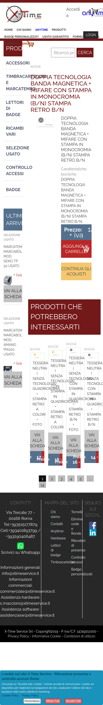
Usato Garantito (55, 36)
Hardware (58, 538)
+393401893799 (23, 530)
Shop (26, 43)
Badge (13, 189)
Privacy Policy (18, 636)
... (90, 479)
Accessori (14, 62)
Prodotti (59, 30)
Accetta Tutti (73, 701)
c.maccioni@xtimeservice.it (25, 603)
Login (91, 35)
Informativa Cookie (46, 636)
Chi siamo (24, 30)
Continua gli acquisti (76, 271)
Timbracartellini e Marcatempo (14, 82)
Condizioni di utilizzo (79, 636)
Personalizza (32, 701)
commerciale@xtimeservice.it (27, 591)
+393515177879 (23, 524)
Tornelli (76, 512)
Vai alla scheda (13, 293)
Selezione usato (14, 150)
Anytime (41, 30)
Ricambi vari (14, 131)
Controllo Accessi (14, 170)
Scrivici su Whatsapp (20, 551)
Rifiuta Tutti (52, 701)
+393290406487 (20, 536)
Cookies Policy (10, 695)
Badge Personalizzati (21, 36)
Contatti (11, 43)
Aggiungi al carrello (76, 249)
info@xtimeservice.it (20, 573)
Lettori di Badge (14, 108)
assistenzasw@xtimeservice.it (27, 615)
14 (42, 485)
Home (8, 30)
